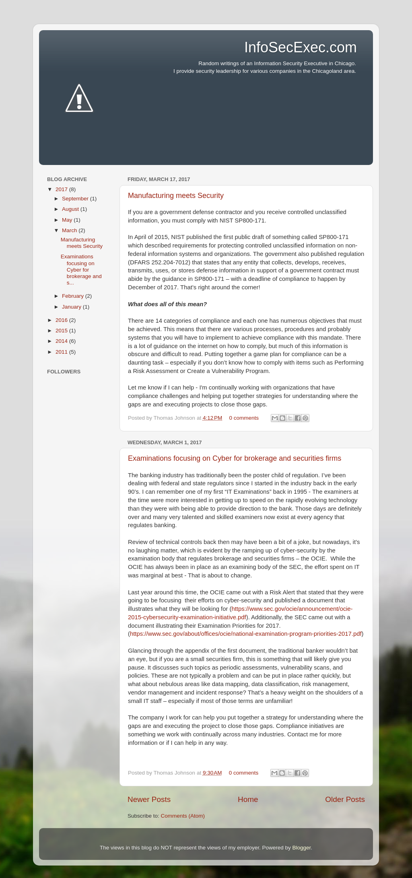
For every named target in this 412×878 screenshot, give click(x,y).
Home (248, 799)
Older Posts (345, 799)
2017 (62, 189)
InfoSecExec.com (300, 47)
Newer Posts (149, 799)
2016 (62, 320)
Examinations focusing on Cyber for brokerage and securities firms (234, 458)
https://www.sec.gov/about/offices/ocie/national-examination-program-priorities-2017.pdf (246, 634)
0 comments (244, 418)
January (72, 307)
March (70, 230)
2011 (62, 352)
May (68, 220)
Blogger (301, 848)
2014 (62, 341)
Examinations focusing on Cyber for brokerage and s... (81, 270)
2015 (62, 331)
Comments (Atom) (183, 816)
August (71, 209)
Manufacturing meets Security (176, 196)
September (76, 199)
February (73, 296)
